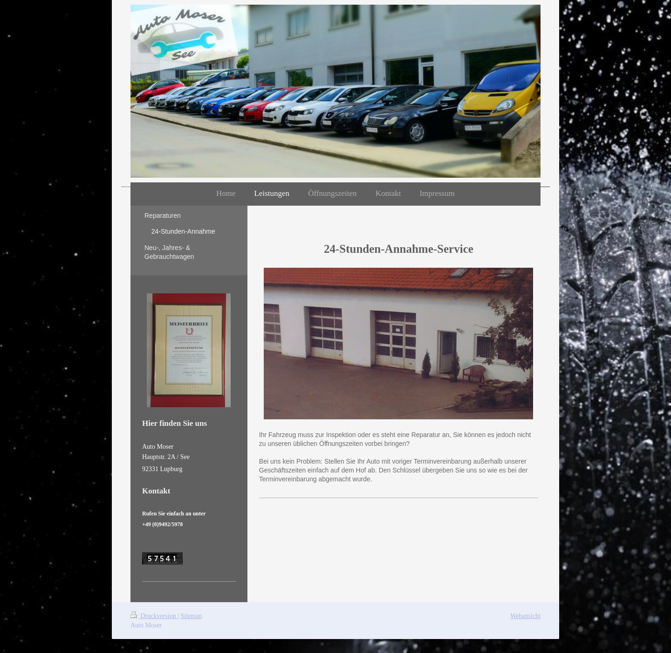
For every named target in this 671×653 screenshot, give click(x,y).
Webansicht (525, 615)
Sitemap (191, 615)
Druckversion (154, 615)
